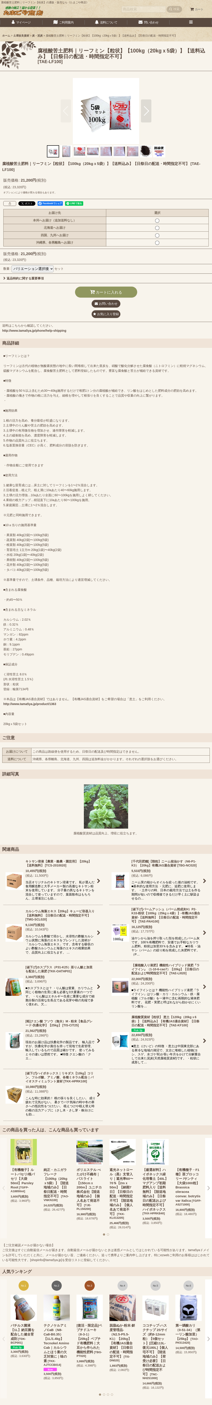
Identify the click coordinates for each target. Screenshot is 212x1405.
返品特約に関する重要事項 (23, 278)
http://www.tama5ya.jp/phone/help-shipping (34, 330)
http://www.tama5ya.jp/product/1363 (29, 704)
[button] (191, 22)
